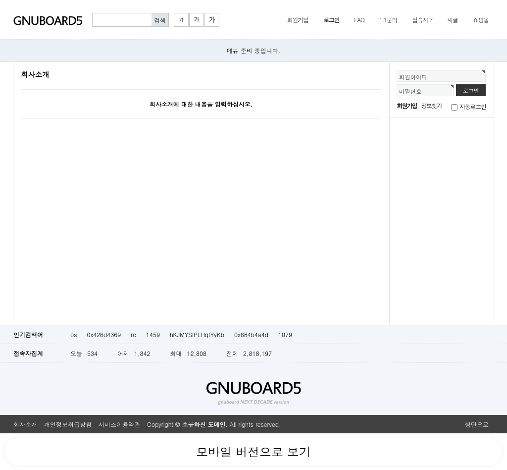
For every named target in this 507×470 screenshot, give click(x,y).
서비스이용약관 (119, 424)
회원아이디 (413, 77)
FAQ (359, 19)
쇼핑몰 (481, 19)
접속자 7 (422, 19)
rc (133, 334)
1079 (285, 334)
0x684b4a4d (251, 334)
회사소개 (25, 424)
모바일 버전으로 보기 (253, 451)
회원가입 (297, 19)
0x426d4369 (104, 334)
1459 (153, 334)
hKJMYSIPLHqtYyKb (197, 334)
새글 (452, 19)
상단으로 (477, 424)
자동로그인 (472, 106)
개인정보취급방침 (68, 424)
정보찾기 (431, 105)
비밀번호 (410, 91)
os (73, 334)
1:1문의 (388, 19)
